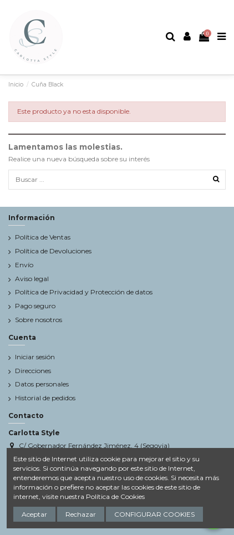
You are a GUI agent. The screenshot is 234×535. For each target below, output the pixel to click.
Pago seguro (35, 306)
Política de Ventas (42, 237)
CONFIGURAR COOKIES (154, 514)
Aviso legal (32, 278)
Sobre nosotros (38, 319)
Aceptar (34, 514)
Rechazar (80, 514)
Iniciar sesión (35, 357)
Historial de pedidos (45, 398)
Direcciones (33, 370)
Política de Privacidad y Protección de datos (83, 292)
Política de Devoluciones (53, 251)
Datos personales (42, 384)
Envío (24, 265)
